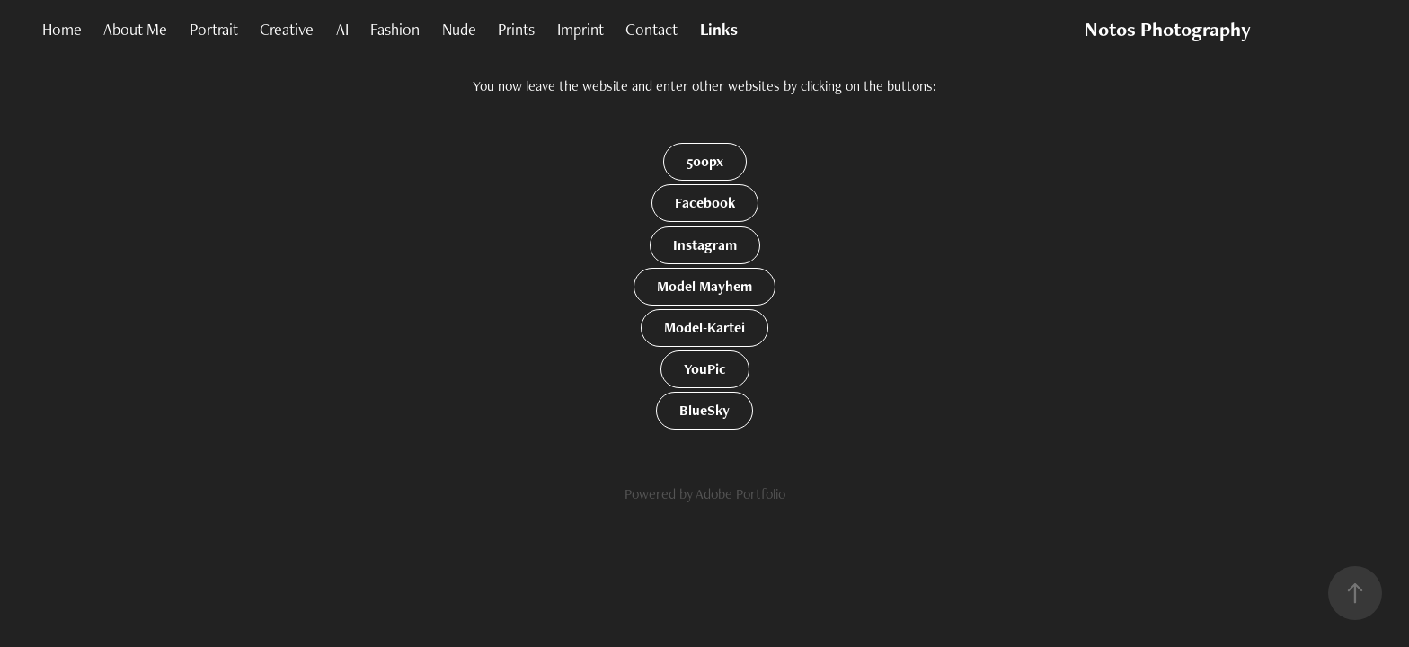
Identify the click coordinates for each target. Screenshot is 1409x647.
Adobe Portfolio (740, 493)
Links (719, 29)
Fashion (395, 29)
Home (62, 29)
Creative (287, 29)
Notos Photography (1168, 29)
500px (705, 161)
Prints (516, 29)
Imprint (580, 29)
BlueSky (704, 410)
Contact (651, 29)
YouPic (705, 368)
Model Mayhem (704, 286)
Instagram (705, 244)
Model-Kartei (704, 327)
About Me (135, 29)
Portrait (214, 29)
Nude (459, 29)
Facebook (705, 202)
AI (342, 29)
